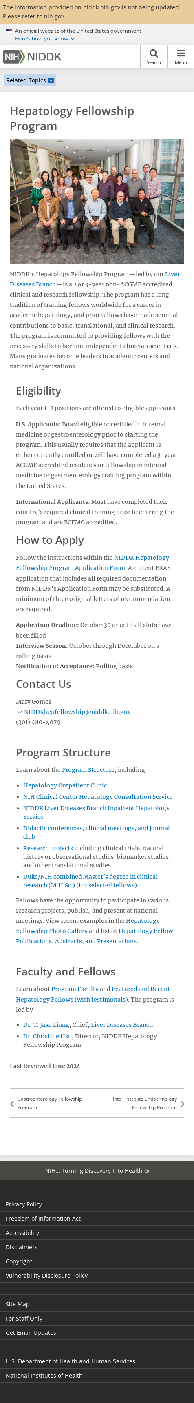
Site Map (18, 1304)
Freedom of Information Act (43, 1218)
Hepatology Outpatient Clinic (65, 785)
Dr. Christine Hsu (47, 1036)
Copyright (19, 1261)
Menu (181, 56)
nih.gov (54, 16)
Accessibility (22, 1233)
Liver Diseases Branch (122, 1024)
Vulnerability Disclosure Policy (47, 1275)
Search (154, 56)
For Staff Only (24, 1318)
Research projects (48, 848)
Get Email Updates (31, 1333)
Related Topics (26, 80)
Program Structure (88, 770)
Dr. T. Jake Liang (46, 1024)
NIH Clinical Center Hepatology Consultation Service (98, 796)
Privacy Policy (24, 1204)
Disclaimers (21, 1247)
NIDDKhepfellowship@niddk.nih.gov (77, 712)
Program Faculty (75, 989)
